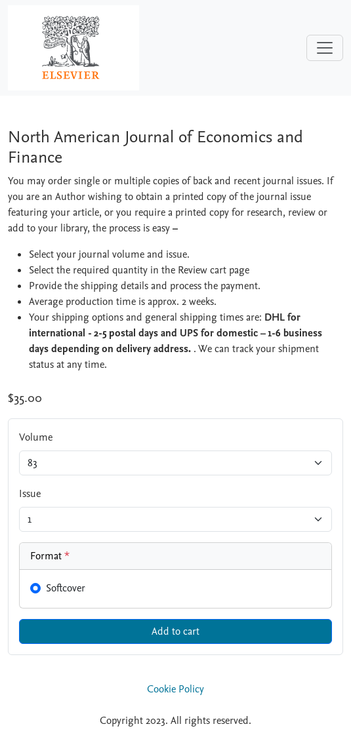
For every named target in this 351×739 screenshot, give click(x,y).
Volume (35, 437)
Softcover (65, 588)
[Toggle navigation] (324, 48)
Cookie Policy (175, 689)
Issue (30, 494)
